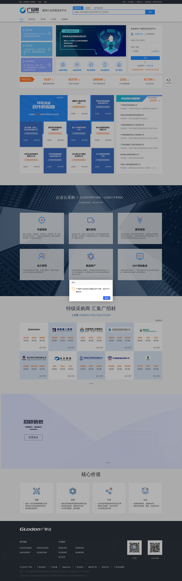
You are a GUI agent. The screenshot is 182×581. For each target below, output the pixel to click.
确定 (106, 298)
